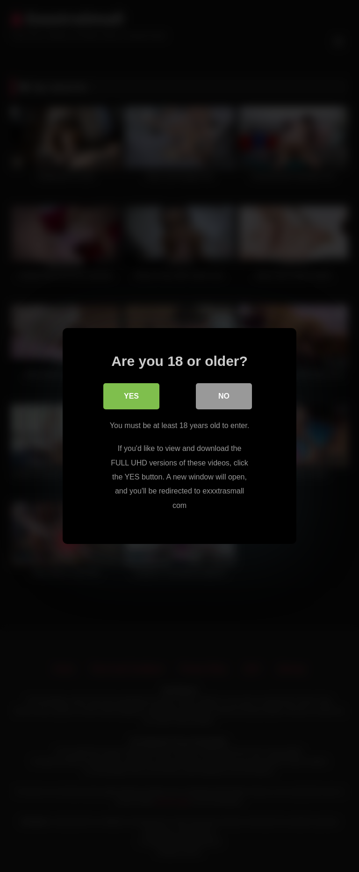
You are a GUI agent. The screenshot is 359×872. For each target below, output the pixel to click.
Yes (131, 396)
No (224, 396)
